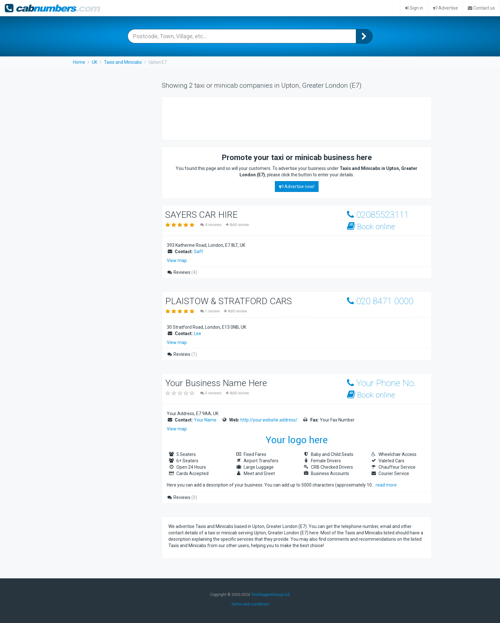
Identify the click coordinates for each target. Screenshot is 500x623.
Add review (237, 225)
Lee (197, 333)
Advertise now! (296, 186)
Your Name (205, 419)
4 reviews (211, 225)
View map (177, 260)
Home (79, 62)
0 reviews (211, 393)
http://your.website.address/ (269, 419)
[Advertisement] (284, 117)
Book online (371, 226)
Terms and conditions (250, 604)
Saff (198, 251)
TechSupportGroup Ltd (270, 594)
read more (386, 484)
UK (94, 62)
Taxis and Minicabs (123, 62)
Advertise (445, 8)
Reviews (182, 272)
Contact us (481, 8)
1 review (210, 311)
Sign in (414, 8)
